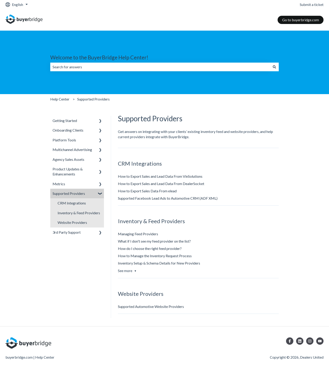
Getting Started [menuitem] (65, 120)
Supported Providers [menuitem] (69, 193)
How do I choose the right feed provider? (150, 248)
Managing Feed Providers (138, 234)
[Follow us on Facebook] (289, 341)
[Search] (274, 67)
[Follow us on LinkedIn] (299, 341)
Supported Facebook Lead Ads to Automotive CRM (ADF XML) (168, 198)
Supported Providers (93, 99)
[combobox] (160, 67)
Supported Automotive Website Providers (151, 306)
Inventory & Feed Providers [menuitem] (79, 213)
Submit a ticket (312, 4)
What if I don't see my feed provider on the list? (154, 241)
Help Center (59, 99)
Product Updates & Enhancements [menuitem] (68, 171)
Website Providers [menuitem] (72, 222)
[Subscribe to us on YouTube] (320, 341)
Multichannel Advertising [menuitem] (72, 149)
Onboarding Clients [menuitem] (68, 130)
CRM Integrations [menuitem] (72, 203)
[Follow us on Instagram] (309, 341)
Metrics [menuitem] (59, 184)
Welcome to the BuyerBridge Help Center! (99, 57)
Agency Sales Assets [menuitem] (68, 159)
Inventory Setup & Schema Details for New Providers (159, 263)
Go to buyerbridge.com (300, 20)
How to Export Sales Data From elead (147, 191)
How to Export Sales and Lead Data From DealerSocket (161, 183)
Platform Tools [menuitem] (64, 140)
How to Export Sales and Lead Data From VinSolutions (160, 176)
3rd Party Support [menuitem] (67, 232)
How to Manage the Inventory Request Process (155, 256)
